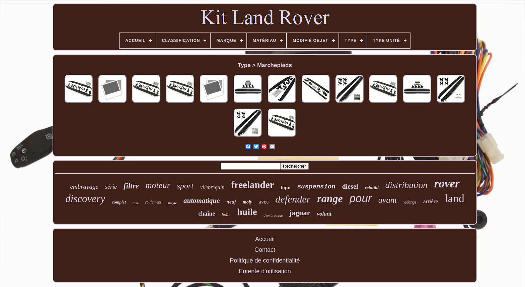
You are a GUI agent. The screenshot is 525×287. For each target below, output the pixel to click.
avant (387, 200)
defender (292, 199)
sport (185, 185)
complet (119, 202)
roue (136, 203)
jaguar (299, 213)
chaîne (206, 213)
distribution (406, 185)
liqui (285, 187)
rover (447, 183)
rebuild (371, 187)
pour (361, 198)
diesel (350, 186)
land (454, 198)
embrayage (84, 186)
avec (264, 202)
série (111, 186)
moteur (158, 185)
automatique (201, 200)
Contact (264, 249)
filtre (131, 186)
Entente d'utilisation (265, 271)
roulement (153, 202)
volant (324, 214)
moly (247, 202)
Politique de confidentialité (265, 260)
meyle (172, 203)
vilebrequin (212, 187)
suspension (316, 186)
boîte (226, 214)
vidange (410, 202)
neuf (231, 202)
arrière (430, 201)
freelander (252, 184)
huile (247, 212)
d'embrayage (273, 215)
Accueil (265, 239)
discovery (85, 199)
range (330, 198)
